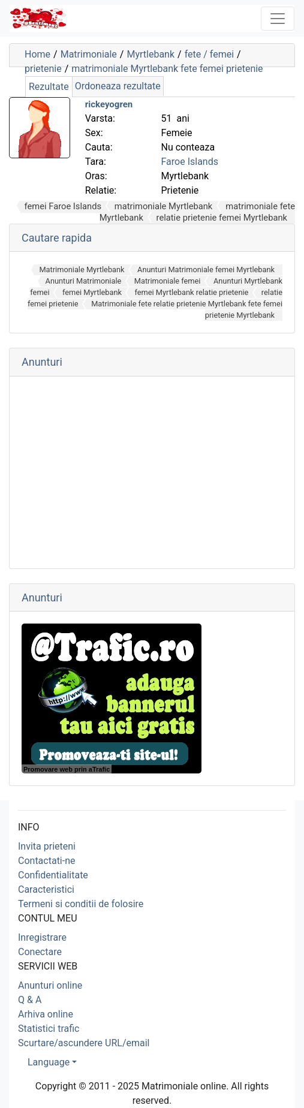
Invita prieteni (47, 846)
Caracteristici (46, 889)
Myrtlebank (150, 54)
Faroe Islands (189, 161)
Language (49, 1062)
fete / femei (209, 54)
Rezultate (49, 86)
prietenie (43, 68)
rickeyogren (109, 104)
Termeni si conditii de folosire (80, 904)
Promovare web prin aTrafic (66, 769)
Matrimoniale (89, 54)
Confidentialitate (53, 875)
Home (37, 54)
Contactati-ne (47, 860)
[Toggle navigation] (277, 19)
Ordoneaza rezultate (118, 86)
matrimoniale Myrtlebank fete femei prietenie (167, 68)
